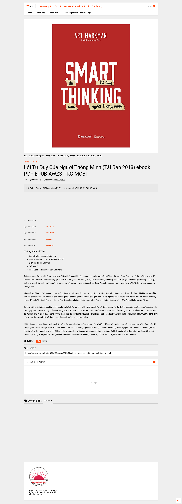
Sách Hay (41, 13)
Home (29, 13)
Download (50, 227)
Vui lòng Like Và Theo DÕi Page (77, 13)
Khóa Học (54, 13)
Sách (35, 162)
